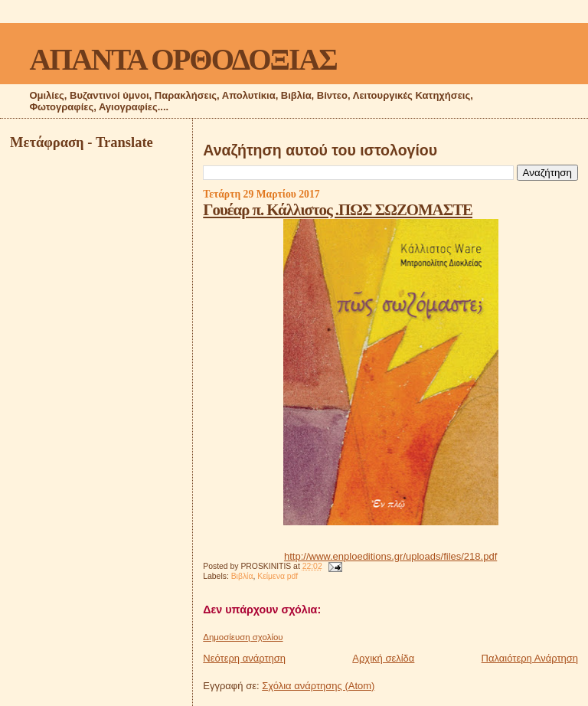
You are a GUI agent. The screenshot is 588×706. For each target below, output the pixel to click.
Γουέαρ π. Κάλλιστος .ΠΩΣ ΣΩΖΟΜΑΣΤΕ (337, 209)
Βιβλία (242, 576)
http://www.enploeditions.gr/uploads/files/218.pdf (390, 556)
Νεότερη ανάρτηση (244, 658)
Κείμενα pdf (277, 576)
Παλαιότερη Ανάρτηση (530, 658)
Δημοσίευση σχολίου (243, 637)
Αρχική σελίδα (383, 658)
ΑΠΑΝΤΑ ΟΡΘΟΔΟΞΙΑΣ (182, 59)
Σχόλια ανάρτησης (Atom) (318, 685)
